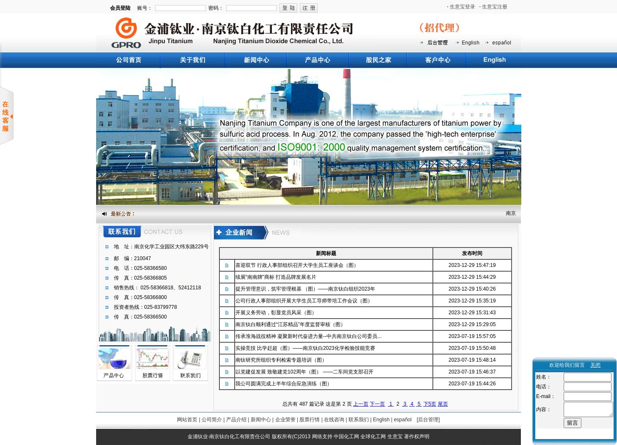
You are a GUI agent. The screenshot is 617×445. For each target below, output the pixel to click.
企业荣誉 (285, 420)
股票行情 (309, 420)
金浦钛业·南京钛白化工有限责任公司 (229, 437)
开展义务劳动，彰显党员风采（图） (276, 313)
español (403, 420)
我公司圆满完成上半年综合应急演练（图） (283, 384)
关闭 (595, 365)
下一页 (377, 404)
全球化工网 (373, 437)
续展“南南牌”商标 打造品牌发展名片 (275, 277)
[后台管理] (428, 420)
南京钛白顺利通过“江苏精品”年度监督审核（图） (290, 324)
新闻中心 (261, 420)
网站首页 (187, 420)
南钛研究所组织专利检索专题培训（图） (281, 360)
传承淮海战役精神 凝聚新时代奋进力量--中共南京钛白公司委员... (308, 336)
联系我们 (359, 420)
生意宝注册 (493, 7)
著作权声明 (416, 437)
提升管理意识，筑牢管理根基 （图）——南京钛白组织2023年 (305, 289)
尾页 (443, 404)
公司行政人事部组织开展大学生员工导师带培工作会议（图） (304, 301)
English (381, 420)
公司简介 (212, 420)
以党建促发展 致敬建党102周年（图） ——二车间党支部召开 (304, 372)
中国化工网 (346, 437)
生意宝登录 (461, 7)
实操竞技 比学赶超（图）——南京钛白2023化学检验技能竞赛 (305, 348)
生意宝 (395, 437)
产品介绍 (236, 420)
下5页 (430, 404)
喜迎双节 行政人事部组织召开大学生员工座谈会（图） (297, 265)
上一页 (360, 404)
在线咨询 (334, 420)
